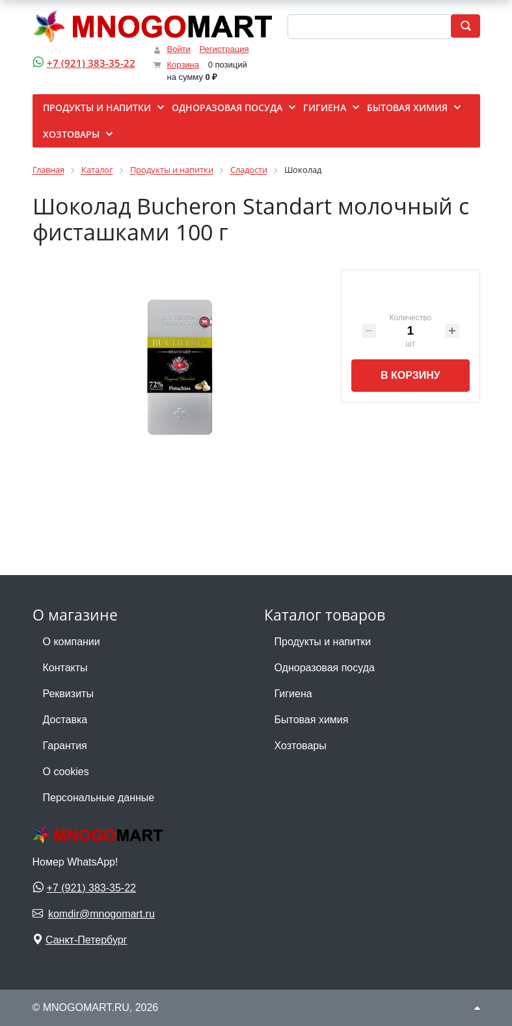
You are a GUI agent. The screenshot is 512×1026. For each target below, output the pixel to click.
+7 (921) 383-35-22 (91, 63)
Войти (179, 49)
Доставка (65, 719)
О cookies (66, 771)
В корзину (410, 375)
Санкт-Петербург (86, 939)
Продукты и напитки (323, 641)
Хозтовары (301, 745)
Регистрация (224, 49)
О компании (71, 641)
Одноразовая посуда (325, 667)
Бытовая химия (312, 719)
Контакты (65, 667)
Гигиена (293, 693)
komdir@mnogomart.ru (101, 913)
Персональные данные (99, 797)
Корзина (183, 65)
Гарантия (65, 745)
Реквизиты (68, 693)
